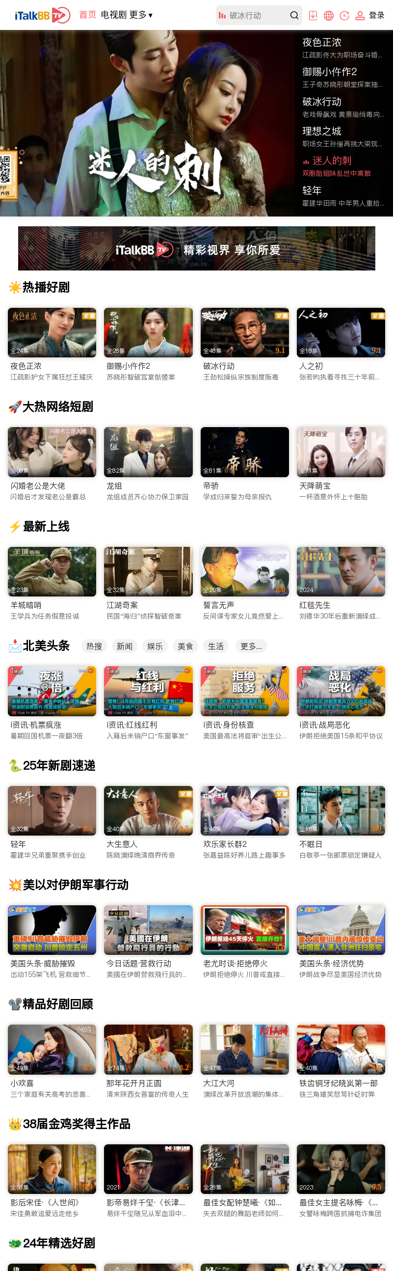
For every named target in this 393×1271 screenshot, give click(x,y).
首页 (88, 14)
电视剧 (114, 14)
